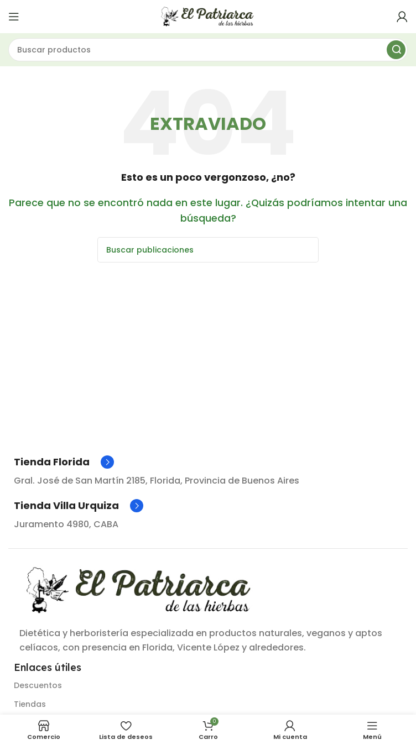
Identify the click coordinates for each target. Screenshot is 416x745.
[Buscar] (208, 49)
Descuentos (38, 685)
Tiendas (30, 704)
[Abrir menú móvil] (14, 17)
